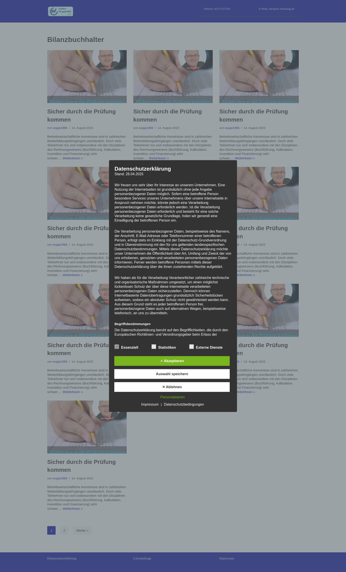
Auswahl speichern (172, 374)
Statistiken (164, 346)
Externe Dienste (206, 346)
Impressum (150, 404)
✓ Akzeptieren (172, 361)
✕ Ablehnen (172, 387)
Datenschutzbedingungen (184, 404)
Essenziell (126, 346)
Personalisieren (172, 397)
